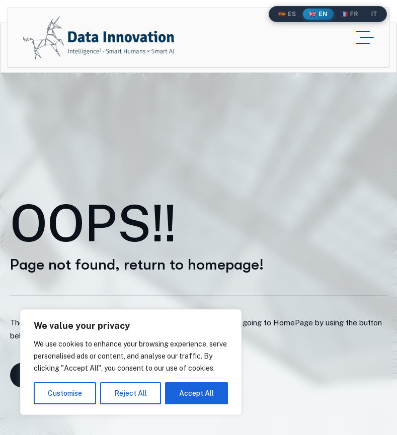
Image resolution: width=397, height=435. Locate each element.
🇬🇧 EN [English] (318, 14)
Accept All (196, 393)
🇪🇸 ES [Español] (287, 14)
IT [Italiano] (374, 14)
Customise (65, 393)
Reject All (130, 393)
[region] (131, 362)
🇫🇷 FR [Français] (349, 14)
